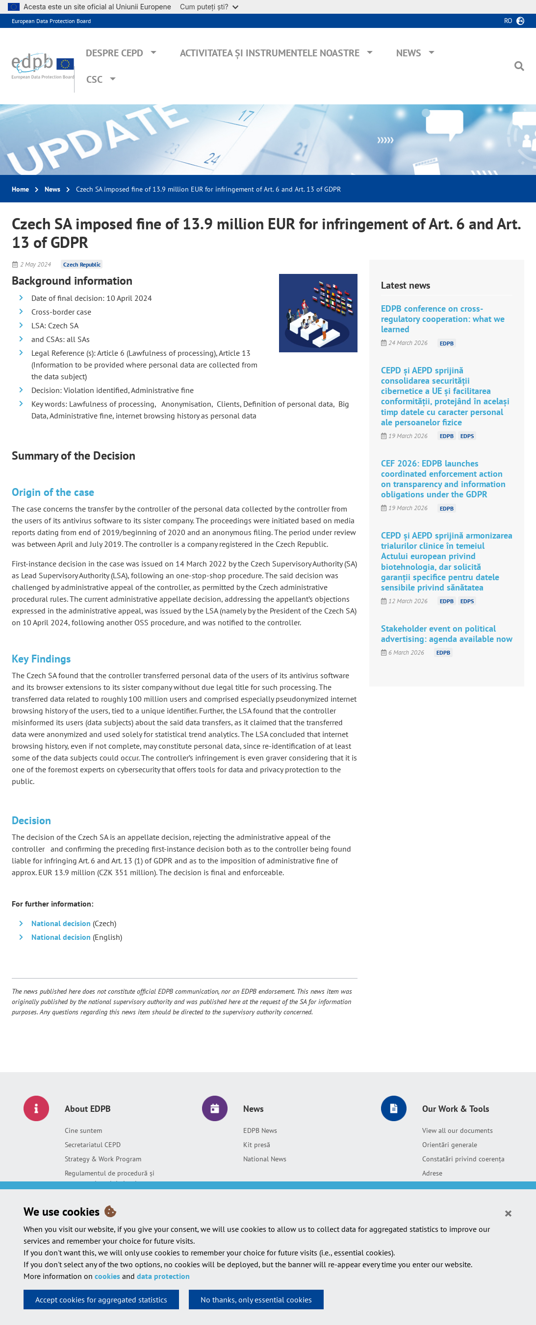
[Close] (508, 1213)
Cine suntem (83, 1130)
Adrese (432, 1173)
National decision (62, 923)
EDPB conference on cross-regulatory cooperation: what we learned (443, 319)
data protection (163, 1276)
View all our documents (457, 1130)
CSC (94, 79)
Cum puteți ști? (209, 6)
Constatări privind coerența (463, 1158)
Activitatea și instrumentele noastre (269, 53)
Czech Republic (82, 264)
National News (264, 1158)
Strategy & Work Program (103, 1158)
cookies (107, 1276)
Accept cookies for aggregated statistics (101, 1299)
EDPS (467, 436)
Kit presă (256, 1144)
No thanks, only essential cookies (256, 1299)
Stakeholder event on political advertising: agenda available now (446, 633)
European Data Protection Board (51, 21)
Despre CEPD (114, 53)
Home (20, 189)
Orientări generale (449, 1144)
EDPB (447, 342)
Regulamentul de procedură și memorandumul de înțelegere (109, 1178)
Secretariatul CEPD (93, 1144)
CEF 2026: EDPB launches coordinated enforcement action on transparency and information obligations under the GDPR (443, 479)
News (408, 53)
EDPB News (260, 1130)
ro (508, 20)
